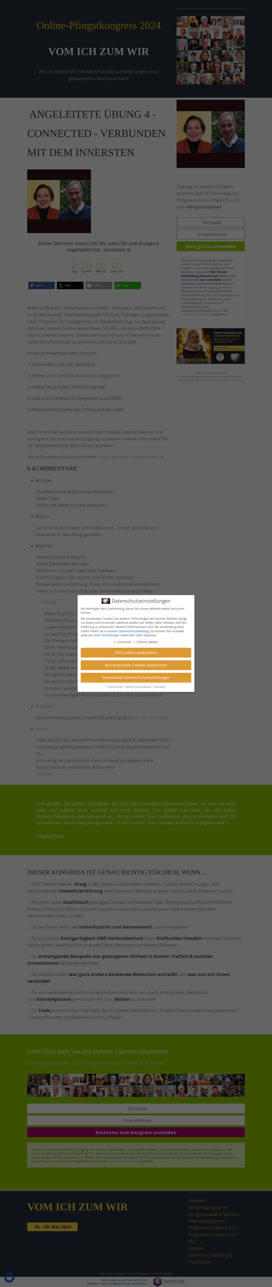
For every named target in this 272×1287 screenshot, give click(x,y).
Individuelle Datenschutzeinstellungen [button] (136, 677)
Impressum (159, 686)
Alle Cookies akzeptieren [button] (136, 652)
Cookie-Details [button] (114, 686)
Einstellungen (111, 635)
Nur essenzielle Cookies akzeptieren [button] (136, 664)
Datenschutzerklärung (134, 631)
